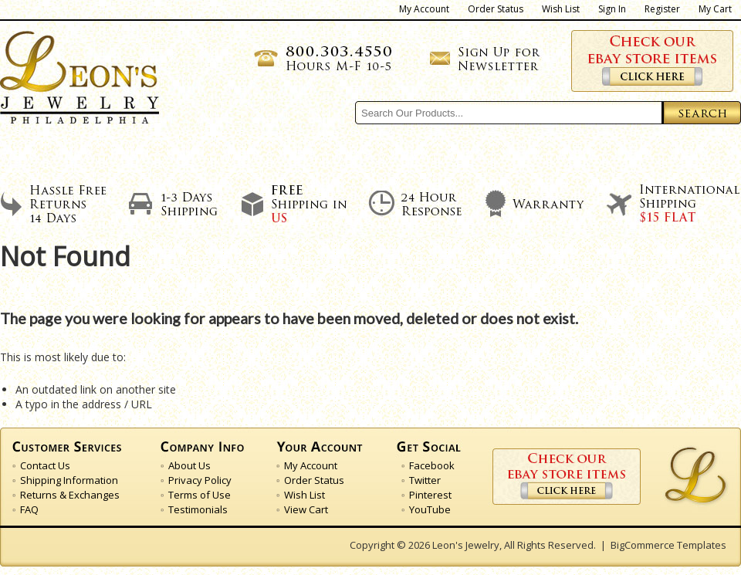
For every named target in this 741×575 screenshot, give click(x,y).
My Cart (715, 9)
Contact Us (663, 154)
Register (662, 9)
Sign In (612, 9)
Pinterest (430, 495)
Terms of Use (199, 495)
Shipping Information (69, 480)
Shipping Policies (316, 154)
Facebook (432, 465)
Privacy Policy (200, 480)
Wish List (561, 9)
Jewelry (108, 99)
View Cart (306, 509)
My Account (424, 9)
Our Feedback (497, 154)
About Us (154, 154)
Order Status (495, 9)
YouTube (430, 509)
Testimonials (198, 509)
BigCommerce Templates (668, 545)
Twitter (425, 480)
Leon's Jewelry (465, 545)
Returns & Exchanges (70, 495)
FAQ (29, 509)
